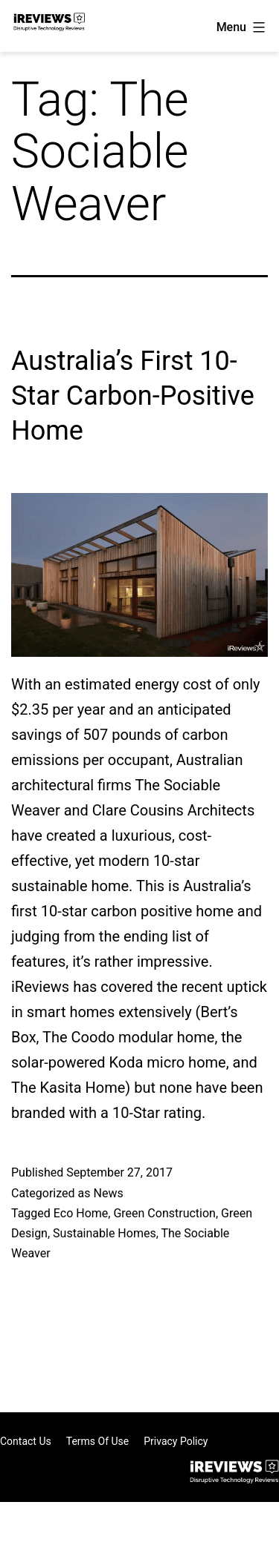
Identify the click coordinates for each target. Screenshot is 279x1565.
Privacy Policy (176, 1441)
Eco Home (81, 1213)
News (108, 1193)
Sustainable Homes (104, 1233)
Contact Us (25, 1441)
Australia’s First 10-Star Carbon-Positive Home (132, 395)
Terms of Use (97, 1441)
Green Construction (164, 1213)
